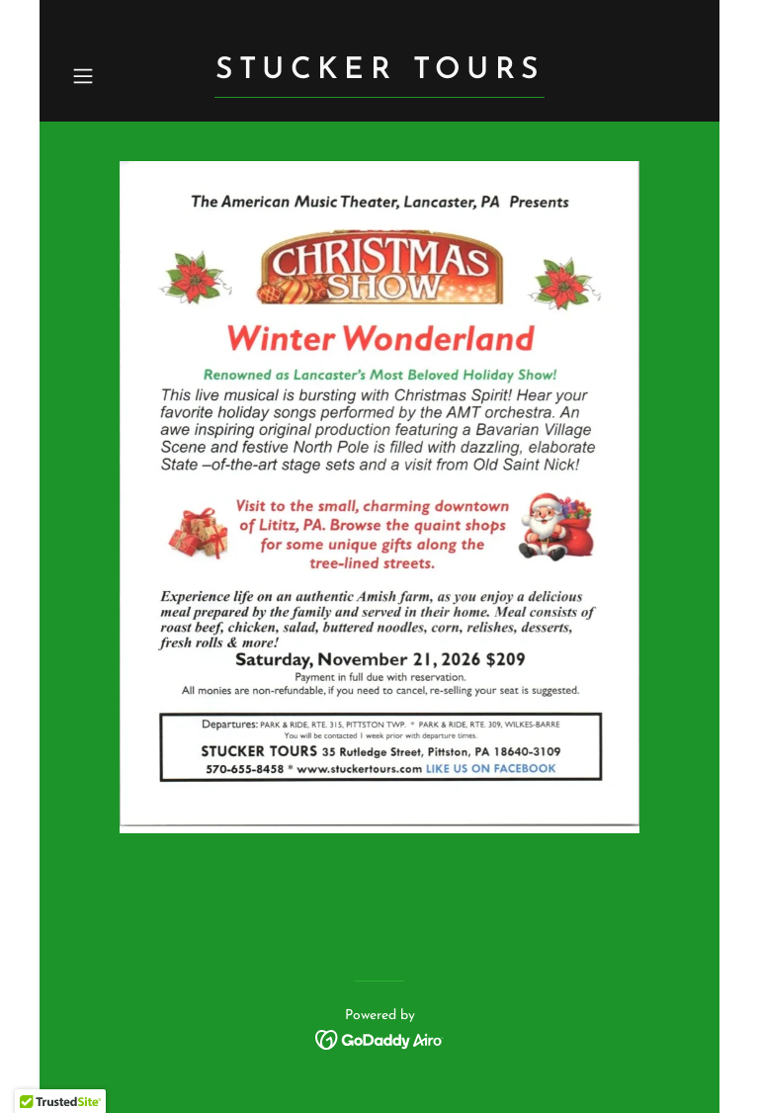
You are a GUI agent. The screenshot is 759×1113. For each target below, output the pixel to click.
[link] (379, 74)
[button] (110, 76)
